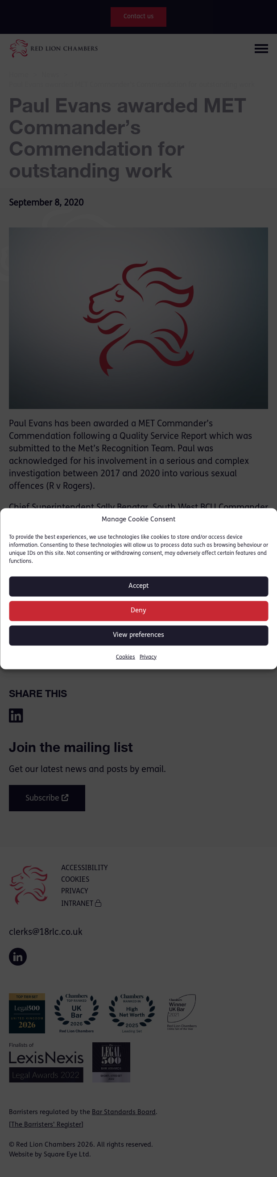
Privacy (148, 657)
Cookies (125, 657)
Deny (138, 610)
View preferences (138, 635)
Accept (138, 586)
